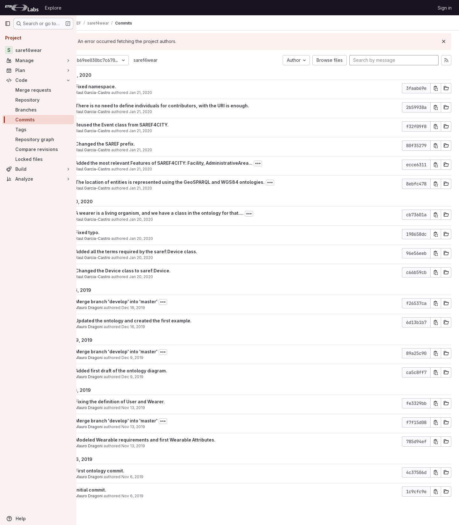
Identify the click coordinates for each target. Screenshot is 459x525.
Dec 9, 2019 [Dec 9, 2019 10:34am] (154, 376)
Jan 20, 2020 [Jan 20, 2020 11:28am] (163, 238)
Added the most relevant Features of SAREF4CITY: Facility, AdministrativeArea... (185, 163)
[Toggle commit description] (279, 163)
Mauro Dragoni (110, 307)
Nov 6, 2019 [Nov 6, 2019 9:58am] (154, 495)
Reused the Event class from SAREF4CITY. (143, 124)
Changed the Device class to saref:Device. (144, 270)
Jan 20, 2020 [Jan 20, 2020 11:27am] (163, 257)
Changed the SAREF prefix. (127, 144)
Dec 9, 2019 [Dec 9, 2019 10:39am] (154, 357)
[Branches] (38, 109)
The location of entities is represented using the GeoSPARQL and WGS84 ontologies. (191, 182)
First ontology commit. (121, 470)
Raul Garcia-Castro (114, 92)
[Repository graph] (38, 139)
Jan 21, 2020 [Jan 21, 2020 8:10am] (162, 188)
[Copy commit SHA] (436, 88)
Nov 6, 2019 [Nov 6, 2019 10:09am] (154, 476)
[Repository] (38, 99)
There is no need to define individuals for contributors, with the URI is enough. (184, 105)
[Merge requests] (38, 90)
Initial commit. (112, 490)
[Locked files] (38, 159)
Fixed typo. (109, 232)
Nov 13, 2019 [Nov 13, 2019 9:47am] (155, 445)
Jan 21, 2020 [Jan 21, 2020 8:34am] (162, 149)
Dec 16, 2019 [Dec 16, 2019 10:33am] (155, 326)
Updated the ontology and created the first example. (155, 320)
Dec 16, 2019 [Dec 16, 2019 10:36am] (155, 307)
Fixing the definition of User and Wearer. (141, 401)
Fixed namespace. (117, 86)
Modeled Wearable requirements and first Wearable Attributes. (167, 439)
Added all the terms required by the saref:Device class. (158, 251)
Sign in (445, 8)
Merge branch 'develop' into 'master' (138, 301)
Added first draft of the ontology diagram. (143, 370)
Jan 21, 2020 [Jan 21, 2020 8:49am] (162, 92)
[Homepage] (22, 8)
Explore (53, 8)
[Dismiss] (444, 41)
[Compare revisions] (38, 149)
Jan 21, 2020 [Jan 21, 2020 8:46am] (162, 111)
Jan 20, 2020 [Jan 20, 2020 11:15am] (163, 276)
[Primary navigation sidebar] (8, 23)
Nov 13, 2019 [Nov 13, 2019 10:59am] (155, 407)
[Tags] (38, 129)
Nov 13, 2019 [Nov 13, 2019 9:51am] (155, 426)
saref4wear (167, 60)
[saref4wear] (38, 50)
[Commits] (38, 119)
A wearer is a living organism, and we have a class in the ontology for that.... (181, 213)
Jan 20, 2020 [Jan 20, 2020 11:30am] (163, 219)
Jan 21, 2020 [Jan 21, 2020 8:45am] (162, 130)
